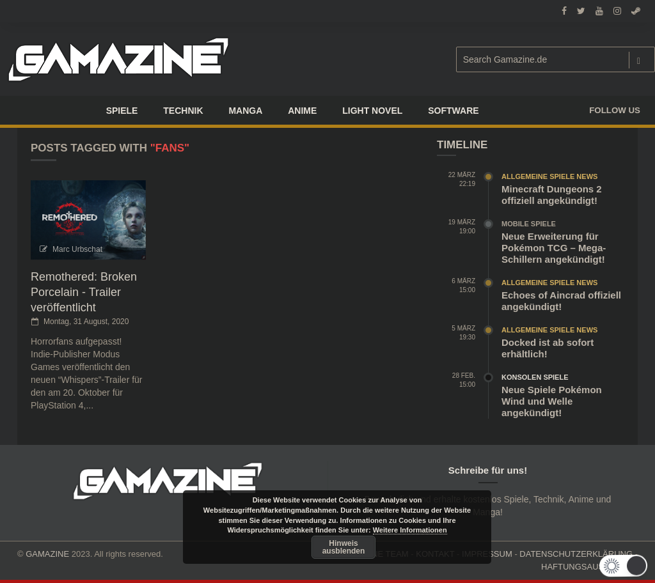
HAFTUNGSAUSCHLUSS (589, 566)
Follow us (614, 110)
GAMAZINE (47, 554)
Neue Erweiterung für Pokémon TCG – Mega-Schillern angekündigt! (553, 248)
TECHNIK (183, 110)
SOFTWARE (453, 110)
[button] (621, 565)
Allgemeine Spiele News (549, 176)
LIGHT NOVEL (372, 110)
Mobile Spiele (528, 224)
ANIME (302, 110)
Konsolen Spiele (535, 377)
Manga (245, 110)
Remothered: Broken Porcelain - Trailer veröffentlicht (84, 292)
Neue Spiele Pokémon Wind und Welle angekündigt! (551, 401)
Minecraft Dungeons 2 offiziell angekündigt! (551, 194)
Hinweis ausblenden (343, 547)
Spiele (122, 110)
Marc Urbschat (77, 249)
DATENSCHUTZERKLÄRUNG (576, 554)
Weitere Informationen (410, 530)
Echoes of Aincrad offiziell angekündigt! (561, 301)
